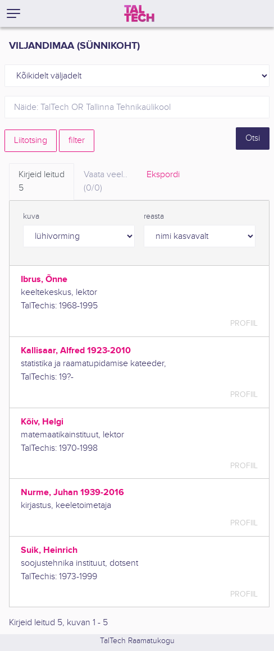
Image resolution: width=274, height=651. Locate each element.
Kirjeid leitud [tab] (42, 182)
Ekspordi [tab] (163, 174)
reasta (154, 216)
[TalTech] (139, 13)
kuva (31, 216)
